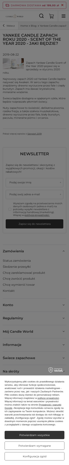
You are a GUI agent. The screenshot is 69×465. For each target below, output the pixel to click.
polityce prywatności (48, 398)
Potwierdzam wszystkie (34, 435)
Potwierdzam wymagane (34, 445)
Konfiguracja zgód (34, 456)
